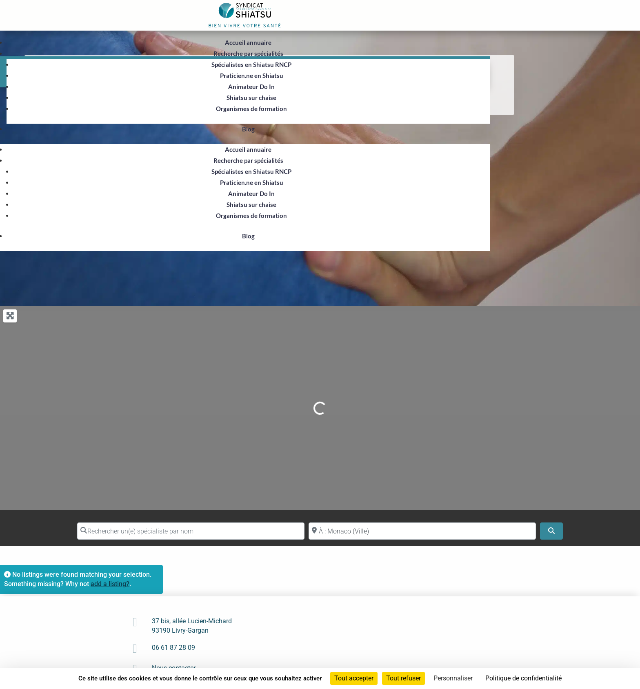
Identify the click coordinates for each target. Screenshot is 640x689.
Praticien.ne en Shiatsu (251, 75)
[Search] (551, 531)
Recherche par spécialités (248, 53)
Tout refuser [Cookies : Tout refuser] (403, 678)
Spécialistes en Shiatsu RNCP (251, 64)
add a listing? (110, 584)
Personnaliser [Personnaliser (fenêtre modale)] (453, 678)
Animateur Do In (251, 86)
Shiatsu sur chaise (251, 97)
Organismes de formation (251, 108)
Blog (248, 129)
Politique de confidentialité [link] (523, 678)
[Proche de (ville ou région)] (422, 531)
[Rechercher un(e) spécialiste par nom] (190, 531)
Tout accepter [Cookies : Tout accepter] (353, 678)
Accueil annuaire (248, 42)
